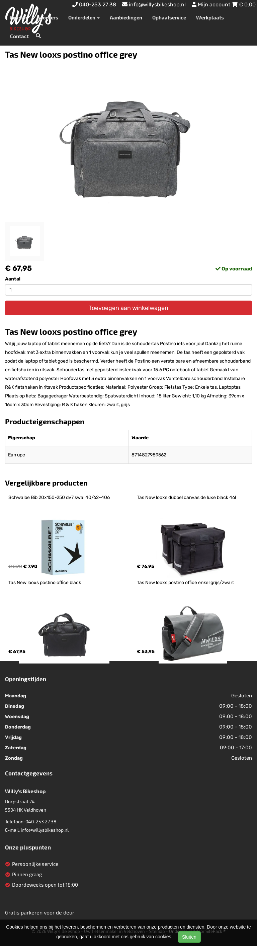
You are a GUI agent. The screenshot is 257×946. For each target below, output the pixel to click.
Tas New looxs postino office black (44, 582)
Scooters (47, 17)
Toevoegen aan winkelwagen (128, 308)
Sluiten (189, 937)
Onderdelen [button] (84, 17)
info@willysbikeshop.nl (45, 830)
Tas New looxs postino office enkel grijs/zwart (185, 582)
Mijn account (212, 4)
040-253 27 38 (41, 821)
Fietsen (18, 17)
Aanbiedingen (126, 17)
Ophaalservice (169, 17)
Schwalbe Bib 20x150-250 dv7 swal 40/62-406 (59, 497)
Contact (19, 36)
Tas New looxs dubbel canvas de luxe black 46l (186, 497)
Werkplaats (210, 17)
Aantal (12, 279)
